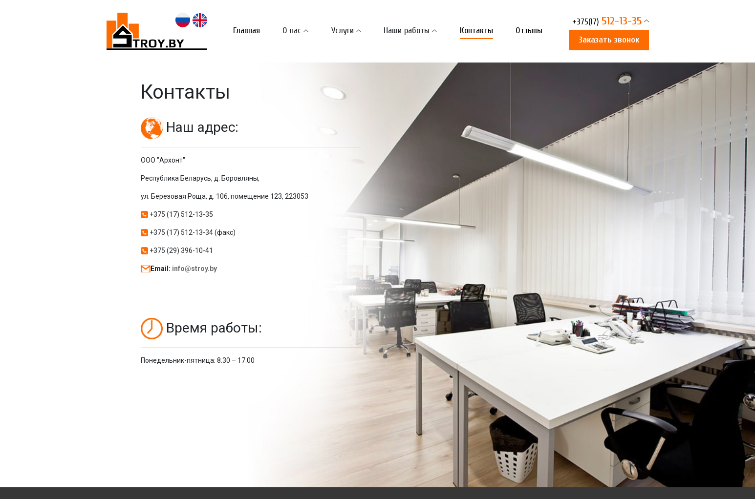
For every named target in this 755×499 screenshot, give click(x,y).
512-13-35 (607, 22)
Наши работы (407, 30)
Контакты (476, 30)
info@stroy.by (194, 268)
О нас (291, 30)
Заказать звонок (609, 40)
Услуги (342, 30)
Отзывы (529, 30)
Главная (246, 30)
